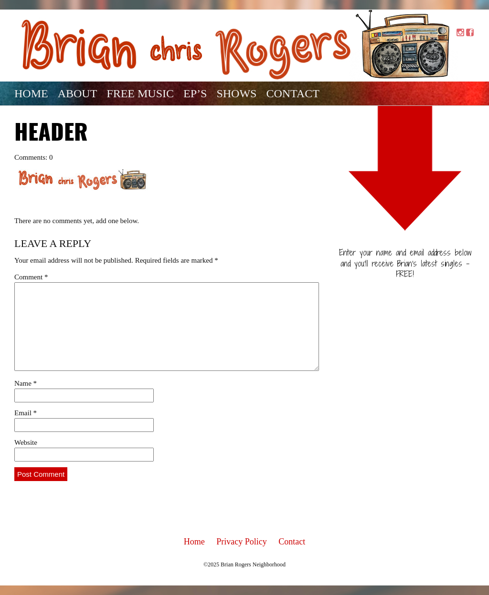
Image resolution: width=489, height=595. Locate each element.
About (77, 93)
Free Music (140, 93)
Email (25, 413)
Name (25, 383)
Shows (236, 93)
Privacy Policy (241, 541)
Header (51, 134)
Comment (31, 277)
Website (25, 442)
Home (31, 93)
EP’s (195, 93)
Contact (292, 93)
